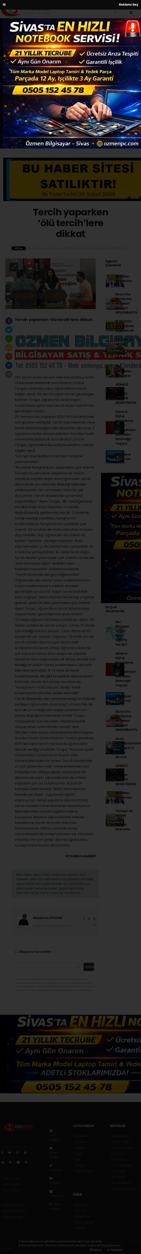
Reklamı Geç (128, 5)
